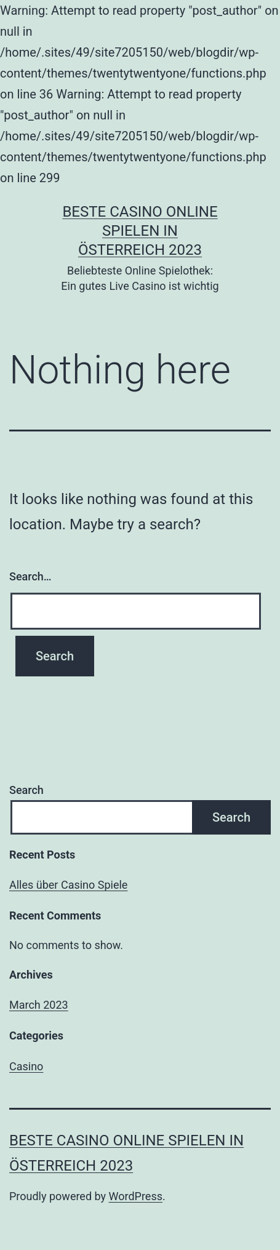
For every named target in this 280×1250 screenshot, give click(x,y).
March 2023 (38, 1004)
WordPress (135, 1196)
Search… (30, 576)
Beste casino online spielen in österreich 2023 (139, 230)
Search (26, 789)
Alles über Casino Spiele (68, 884)
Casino (26, 1066)
